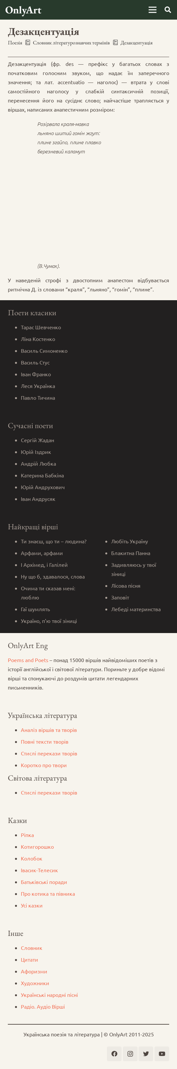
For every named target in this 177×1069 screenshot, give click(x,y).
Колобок (31, 858)
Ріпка (27, 834)
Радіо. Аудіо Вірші (43, 1006)
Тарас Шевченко (41, 327)
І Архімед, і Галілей (44, 564)
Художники (35, 983)
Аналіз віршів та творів (49, 729)
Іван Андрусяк (38, 498)
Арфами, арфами (42, 553)
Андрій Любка (38, 463)
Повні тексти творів (44, 741)
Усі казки (32, 905)
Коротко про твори (44, 765)
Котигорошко (37, 846)
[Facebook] (114, 1053)
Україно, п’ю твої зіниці (49, 620)
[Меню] (152, 10)
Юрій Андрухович (43, 487)
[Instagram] (130, 1053)
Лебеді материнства (136, 609)
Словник (31, 947)
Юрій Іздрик (36, 451)
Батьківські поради (44, 881)
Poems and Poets (28, 660)
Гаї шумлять (35, 609)
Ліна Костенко (38, 338)
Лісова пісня (125, 585)
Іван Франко (36, 374)
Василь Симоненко (44, 350)
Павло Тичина (38, 397)
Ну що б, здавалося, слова (53, 576)
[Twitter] (146, 1053)
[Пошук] (168, 10)
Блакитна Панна (130, 553)
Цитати (29, 959)
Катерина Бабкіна (42, 475)
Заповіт (120, 597)
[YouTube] (162, 1053)
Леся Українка (38, 385)
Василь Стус (35, 362)
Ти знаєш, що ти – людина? (53, 541)
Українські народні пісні (49, 994)
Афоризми (34, 971)
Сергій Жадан (37, 440)
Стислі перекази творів (49, 753)
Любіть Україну (129, 541)
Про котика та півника (48, 893)
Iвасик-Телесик (39, 870)
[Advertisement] (88, 206)
